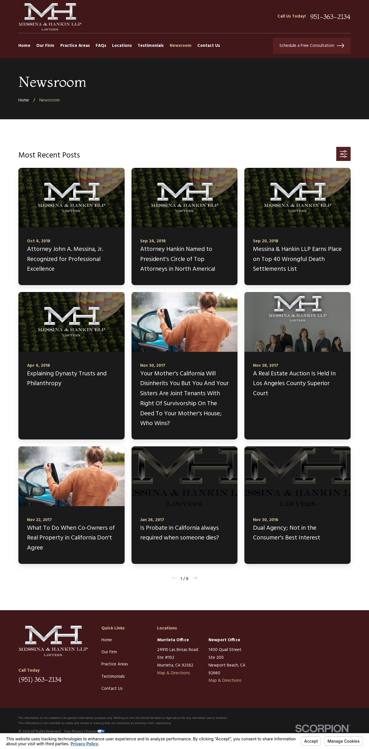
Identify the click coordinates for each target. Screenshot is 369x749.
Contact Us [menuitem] (208, 45)
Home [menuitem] (24, 45)
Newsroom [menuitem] (181, 45)
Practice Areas (114, 664)
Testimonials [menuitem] (151, 45)
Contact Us (112, 688)
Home (106, 640)
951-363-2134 (330, 16)
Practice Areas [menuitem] (75, 45)
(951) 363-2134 (40, 679)
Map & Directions (173, 673)
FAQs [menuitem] (101, 45)
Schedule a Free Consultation (311, 45)
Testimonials (113, 676)
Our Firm (109, 652)
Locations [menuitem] (122, 45)
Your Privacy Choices (84, 732)
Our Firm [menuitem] (45, 45)
